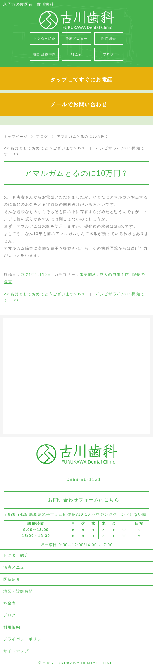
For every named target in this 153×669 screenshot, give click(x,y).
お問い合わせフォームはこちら (83, 499)
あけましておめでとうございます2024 (44, 148)
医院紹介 (11, 579)
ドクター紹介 (16, 555)
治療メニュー (16, 567)
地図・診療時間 (18, 591)
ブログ (9, 615)
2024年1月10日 (36, 274)
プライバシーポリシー (24, 639)
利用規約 (11, 627)
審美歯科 (88, 274)
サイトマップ (16, 651)
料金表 (9, 603)
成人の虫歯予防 (114, 274)
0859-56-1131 (84, 479)
